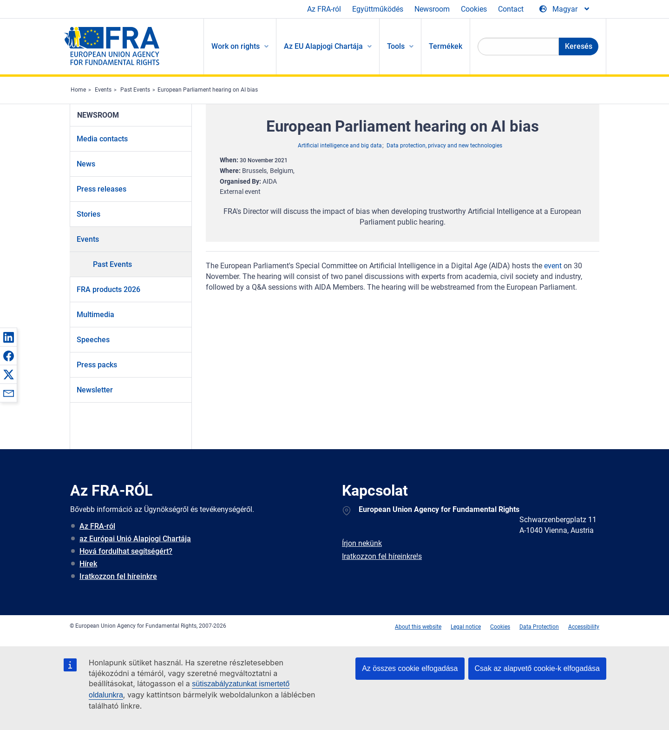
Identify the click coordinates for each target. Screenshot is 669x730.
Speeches (93, 339)
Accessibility (583, 627)
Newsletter (95, 389)
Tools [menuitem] (396, 46)
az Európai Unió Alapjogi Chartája (135, 538)
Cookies (474, 9)
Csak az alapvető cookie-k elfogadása (537, 668)
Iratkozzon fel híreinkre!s (382, 556)
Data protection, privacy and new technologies (444, 145)
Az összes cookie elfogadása (410, 668)
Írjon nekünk (362, 543)
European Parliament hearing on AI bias (207, 89)
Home (78, 89)
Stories (88, 214)
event (553, 265)
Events (103, 89)
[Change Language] (565, 9)
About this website (418, 627)
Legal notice (466, 627)
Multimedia (95, 314)
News (86, 163)
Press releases (101, 189)
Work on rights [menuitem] (235, 46)
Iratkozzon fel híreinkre (118, 576)
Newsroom (432, 9)
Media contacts (102, 138)
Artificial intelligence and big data (340, 145)
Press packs (97, 364)
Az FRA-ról (324, 9)
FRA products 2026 (108, 289)
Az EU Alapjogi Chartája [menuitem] (323, 46)
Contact (511, 9)
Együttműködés (377, 9)
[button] (8, 337)
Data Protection (539, 627)
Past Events (135, 89)
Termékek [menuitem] (445, 46)
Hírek (88, 563)
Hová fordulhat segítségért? (125, 551)
